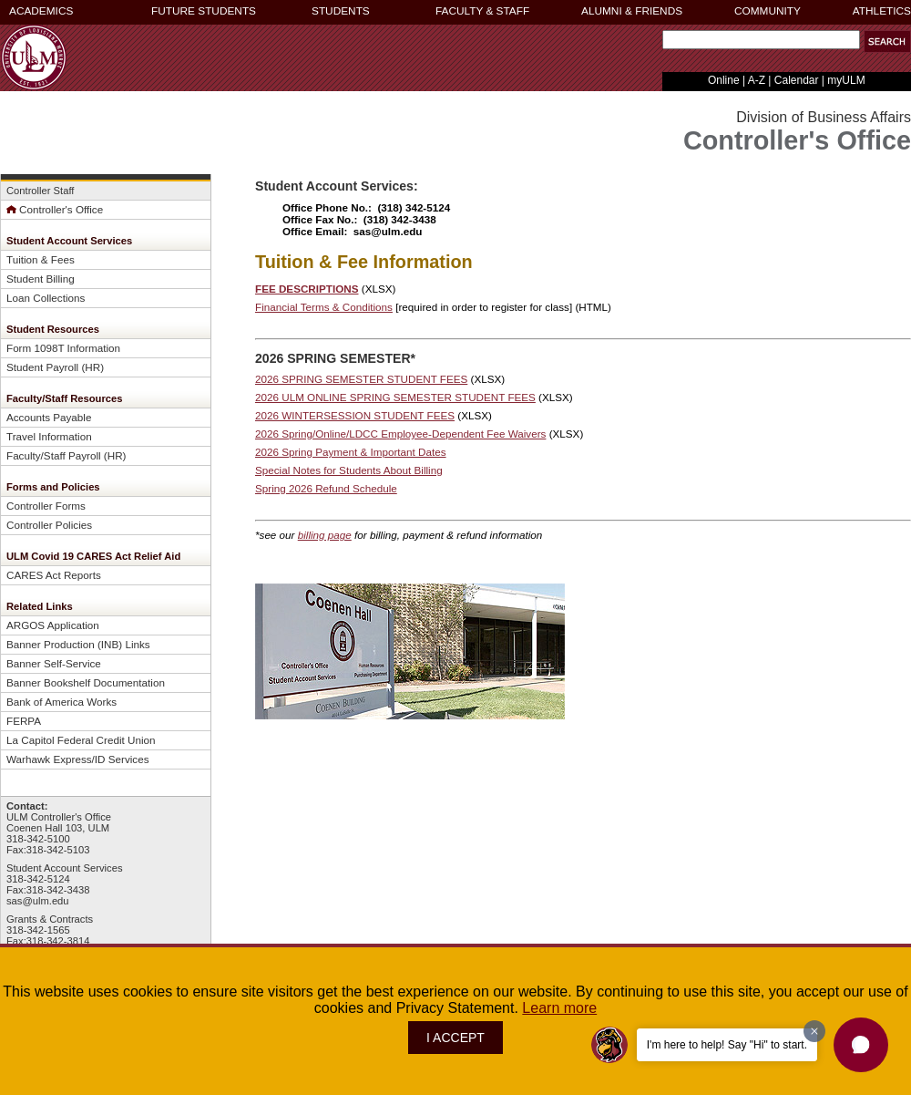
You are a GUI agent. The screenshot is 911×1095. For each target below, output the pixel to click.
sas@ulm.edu (37, 900)
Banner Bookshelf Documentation (85, 682)
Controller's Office (54, 209)
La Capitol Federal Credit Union (81, 740)
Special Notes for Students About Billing (349, 470)
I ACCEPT (455, 1037)
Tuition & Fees (40, 259)
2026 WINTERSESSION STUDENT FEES (355, 415)
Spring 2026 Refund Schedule (326, 488)
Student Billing (40, 278)
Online (724, 80)
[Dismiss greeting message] (814, 1031)
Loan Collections (45, 298)
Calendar (796, 80)
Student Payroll (42, 367)
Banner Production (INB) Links (78, 644)
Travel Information (49, 436)
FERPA (23, 721)
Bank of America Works (61, 702)
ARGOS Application (52, 625)
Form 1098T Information (63, 348)
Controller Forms (46, 505)
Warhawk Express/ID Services (77, 759)
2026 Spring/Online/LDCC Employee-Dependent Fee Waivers (400, 433)
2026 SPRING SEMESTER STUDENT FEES (361, 379)
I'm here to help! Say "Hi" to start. (727, 1044)
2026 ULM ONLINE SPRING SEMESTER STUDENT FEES (395, 397)
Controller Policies (49, 525)
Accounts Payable (48, 417)
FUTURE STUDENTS (203, 11)
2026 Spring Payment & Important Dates (350, 452)
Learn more (559, 1008)
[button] (887, 41)
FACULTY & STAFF (482, 11)
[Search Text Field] (761, 39)
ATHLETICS (882, 11)
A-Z (756, 80)
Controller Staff (40, 190)
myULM (846, 80)
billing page (325, 535)
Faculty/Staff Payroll (53, 455)
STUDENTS (341, 11)
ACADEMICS (41, 11)
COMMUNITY (767, 11)
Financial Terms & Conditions (324, 307)
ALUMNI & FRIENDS (631, 11)
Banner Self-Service (53, 663)
